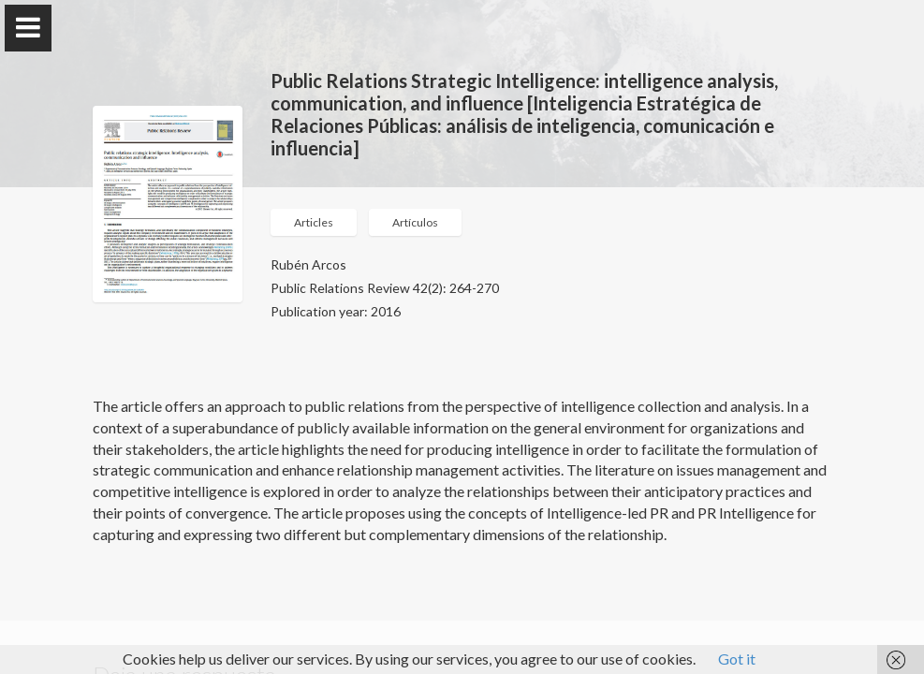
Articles (313, 222)
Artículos (415, 222)
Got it (736, 658)
